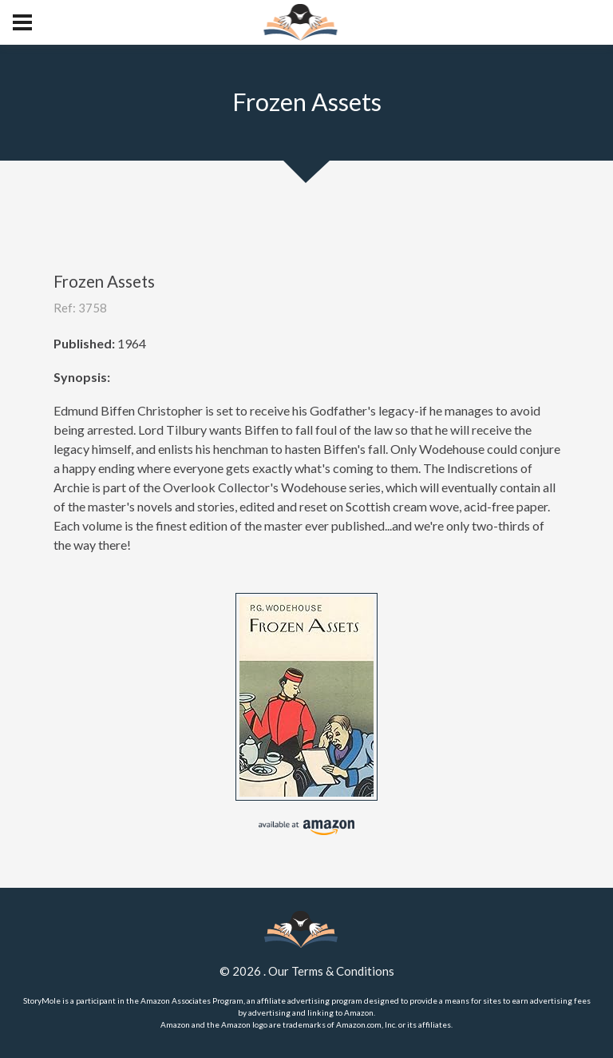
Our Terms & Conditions (331, 971)
